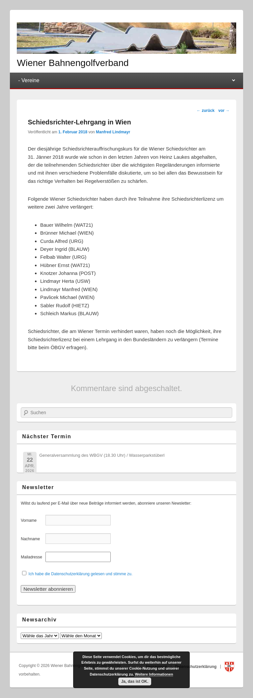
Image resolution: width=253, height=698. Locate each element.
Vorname (32, 520)
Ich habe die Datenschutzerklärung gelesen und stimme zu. (81, 574)
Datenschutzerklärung (196, 666)
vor (224, 110)
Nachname (32, 539)
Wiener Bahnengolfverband (72, 63)
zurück (205, 110)
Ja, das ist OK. (135, 681)
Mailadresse (32, 557)
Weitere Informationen (154, 674)
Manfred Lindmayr (113, 132)
